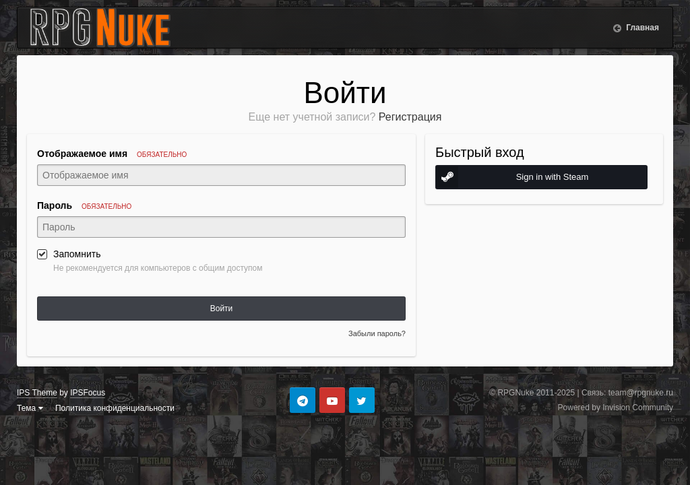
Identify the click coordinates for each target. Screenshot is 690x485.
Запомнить (77, 254)
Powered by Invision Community (615, 407)
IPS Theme (37, 392)
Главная (641, 27)
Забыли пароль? (377, 333)
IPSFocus (87, 392)
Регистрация (410, 117)
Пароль (84, 205)
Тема (30, 408)
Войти (221, 308)
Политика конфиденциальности (115, 408)
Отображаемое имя (112, 153)
